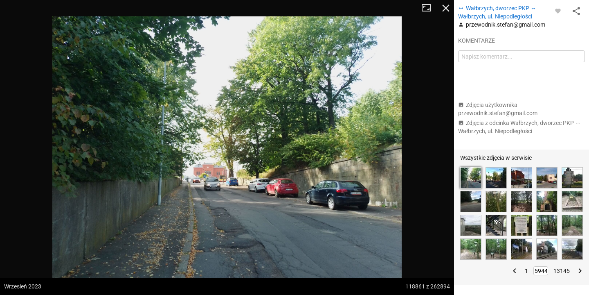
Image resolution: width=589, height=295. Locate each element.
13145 (561, 271)
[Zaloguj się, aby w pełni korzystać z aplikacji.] (557, 10)
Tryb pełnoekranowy (429, 8)
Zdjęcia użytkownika (497, 109)
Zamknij (446, 8)
